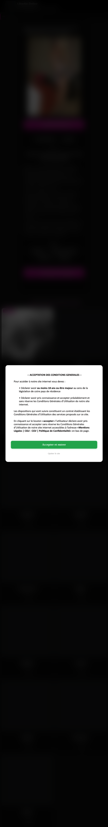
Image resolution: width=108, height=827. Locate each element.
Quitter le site (54, 453)
